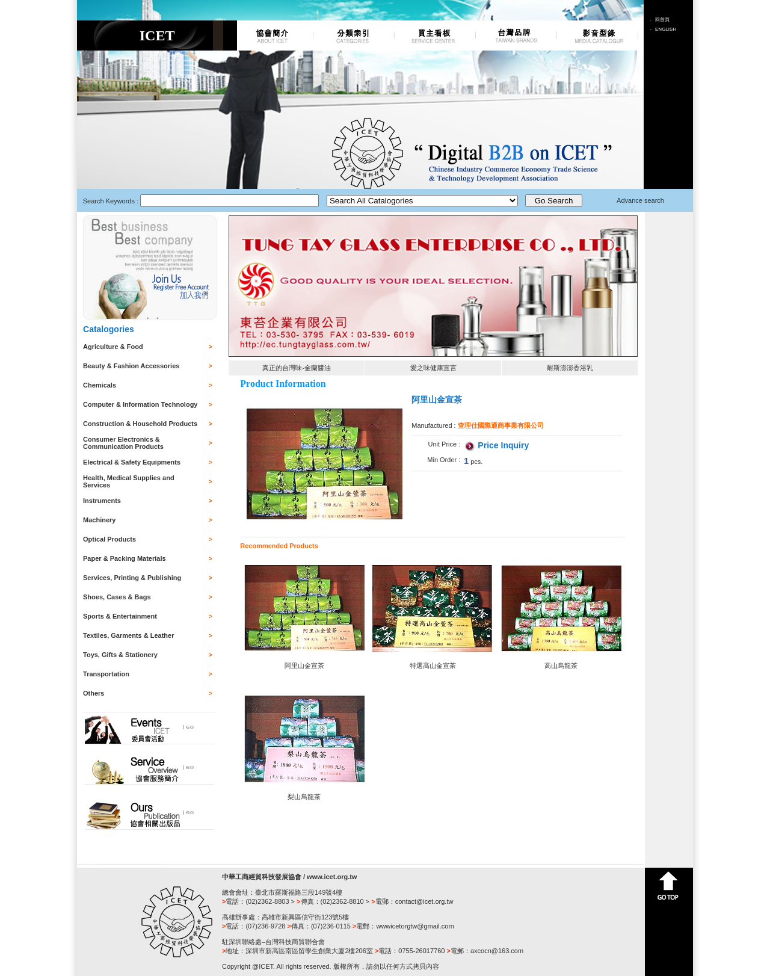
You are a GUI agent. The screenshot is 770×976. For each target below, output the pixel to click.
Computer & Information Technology (140, 404)
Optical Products (109, 539)
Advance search (640, 200)
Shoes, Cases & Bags (117, 597)
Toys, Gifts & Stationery (120, 654)
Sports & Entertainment (120, 616)
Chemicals (99, 385)
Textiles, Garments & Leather (128, 635)
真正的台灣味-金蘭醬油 (296, 367)
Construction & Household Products (140, 423)
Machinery (99, 520)
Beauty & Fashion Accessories (131, 365)
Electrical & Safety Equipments (131, 462)
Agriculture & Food (113, 346)
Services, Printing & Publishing (132, 577)
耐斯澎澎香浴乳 (570, 367)
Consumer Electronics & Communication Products (123, 443)
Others (93, 693)
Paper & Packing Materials (124, 558)
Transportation (106, 674)
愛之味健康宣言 (433, 367)
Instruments (102, 500)
